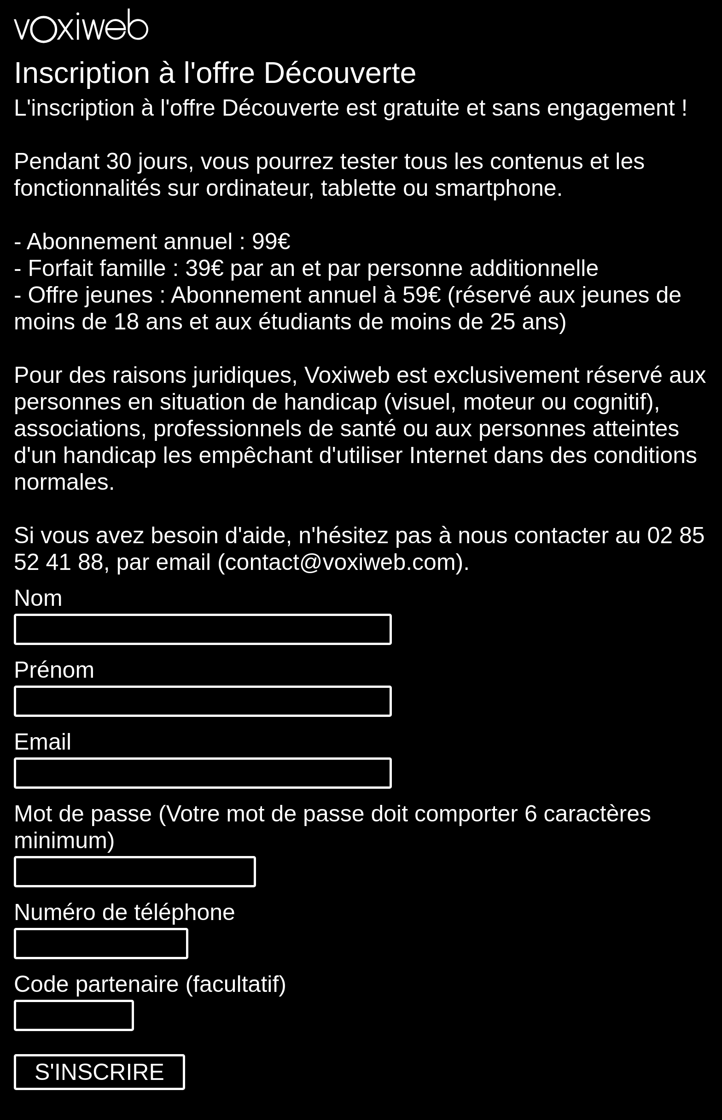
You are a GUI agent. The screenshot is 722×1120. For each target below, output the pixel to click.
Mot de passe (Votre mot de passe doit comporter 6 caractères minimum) (332, 827)
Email (42, 742)
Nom (38, 598)
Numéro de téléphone (124, 912)
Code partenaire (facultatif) (150, 984)
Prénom (54, 670)
